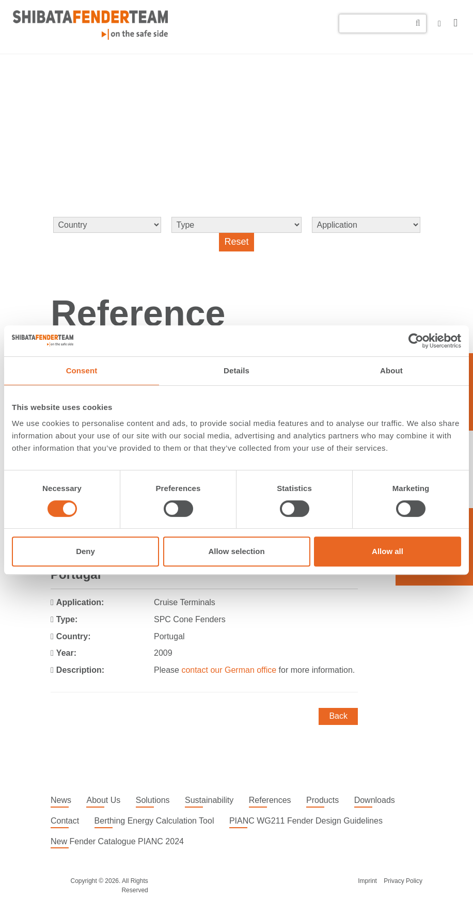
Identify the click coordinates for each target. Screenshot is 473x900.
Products (322, 800)
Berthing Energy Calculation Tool (154, 820)
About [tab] (391, 370)
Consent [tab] (82, 370)
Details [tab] (236, 370)
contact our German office (228, 670)
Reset (236, 241)
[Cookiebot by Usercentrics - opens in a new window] (416, 341)
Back (338, 716)
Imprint (367, 881)
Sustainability (209, 800)
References (270, 800)
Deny (85, 551)
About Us (103, 800)
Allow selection (236, 551)
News (61, 800)
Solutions (153, 800)
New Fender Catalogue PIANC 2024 (117, 841)
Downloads (374, 800)
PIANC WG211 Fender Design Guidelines (306, 820)
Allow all (387, 551)
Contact (65, 820)
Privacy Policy (403, 881)
